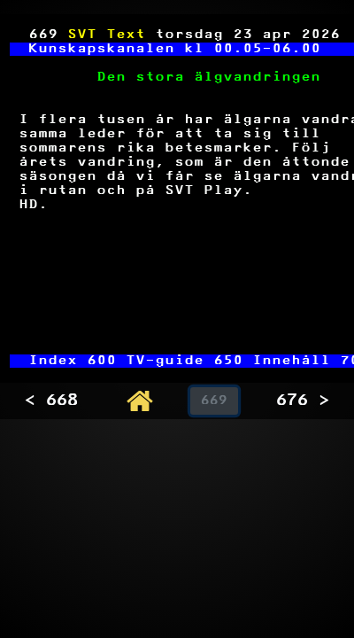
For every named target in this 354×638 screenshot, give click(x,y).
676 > (302, 401)
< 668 (51, 401)
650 (228, 361)
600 (102, 361)
